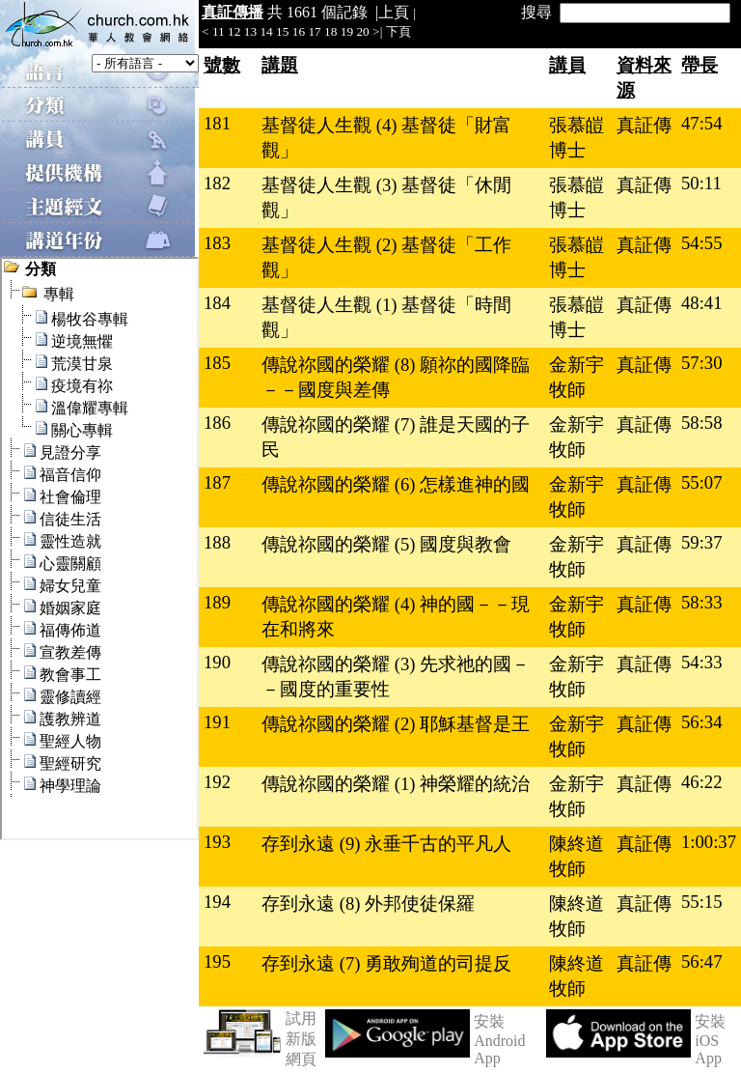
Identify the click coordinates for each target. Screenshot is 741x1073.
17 (314, 31)
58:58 (702, 422)
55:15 (702, 901)
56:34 (702, 722)
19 (347, 31)
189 (217, 602)
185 (217, 363)
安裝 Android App (499, 1039)
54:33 (702, 662)
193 (217, 842)
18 (330, 31)
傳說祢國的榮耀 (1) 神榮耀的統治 (395, 784)
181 (217, 123)
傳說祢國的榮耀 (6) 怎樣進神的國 (395, 484)
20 (362, 31)
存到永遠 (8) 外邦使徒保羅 (368, 903)
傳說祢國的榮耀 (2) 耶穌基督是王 (395, 724)
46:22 (702, 782)
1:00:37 (708, 842)
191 (217, 722)
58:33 (702, 602)
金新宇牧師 (576, 377)
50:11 (701, 183)
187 (217, 482)
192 (217, 782)
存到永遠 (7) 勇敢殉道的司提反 (386, 963)
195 (217, 961)
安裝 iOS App (710, 1039)
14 (266, 31)
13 (250, 31)
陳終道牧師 (576, 856)
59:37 (702, 542)
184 (217, 303)
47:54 (702, 123)
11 (218, 31)
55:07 (702, 482)
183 (217, 243)
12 (234, 31)
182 (217, 183)
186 (217, 422)
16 (298, 31)
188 (217, 542)
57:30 (702, 363)
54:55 (702, 243)
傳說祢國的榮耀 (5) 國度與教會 (386, 544)
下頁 (398, 31)
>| (377, 31)
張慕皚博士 (576, 137)
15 (282, 31)
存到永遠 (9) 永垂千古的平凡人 (386, 843)
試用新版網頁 (301, 1038)
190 (217, 662)
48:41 (702, 303)
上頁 (393, 12)
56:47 (702, 961)
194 (217, 901)
